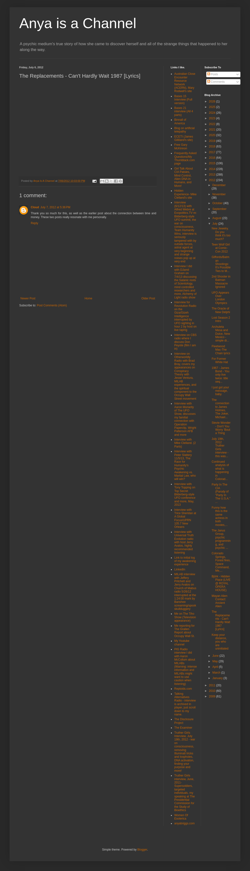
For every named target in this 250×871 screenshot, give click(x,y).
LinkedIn (179, 569)
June (215, 655)
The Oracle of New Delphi (221, 310)
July (215, 223)
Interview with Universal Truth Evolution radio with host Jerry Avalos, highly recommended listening (184, 542)
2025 (212, 107)
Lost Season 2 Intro (221, 319)
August (217, 218)
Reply (34, 223)
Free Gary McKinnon (180, 146)
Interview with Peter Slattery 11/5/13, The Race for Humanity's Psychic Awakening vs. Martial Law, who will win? (185, 465)
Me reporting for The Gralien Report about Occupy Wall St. (184, 631)
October (217, 203)
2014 (212, 169)
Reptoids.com (183, 688)
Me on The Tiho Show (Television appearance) (185, 617)
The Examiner (183, 727)
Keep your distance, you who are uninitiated (220, 641)
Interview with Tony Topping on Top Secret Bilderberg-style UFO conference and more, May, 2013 (184, 494)
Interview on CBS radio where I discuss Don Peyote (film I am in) (185, 342)
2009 (212, 696)
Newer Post (27, 298)
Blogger (142, 849)
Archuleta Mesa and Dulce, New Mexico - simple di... (221, 333)
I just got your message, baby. (220, 391)
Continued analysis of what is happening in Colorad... (220, 470)
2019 (212, 141)
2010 (212, 691)
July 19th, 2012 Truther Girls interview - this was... (220, 447)
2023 (212, 118)
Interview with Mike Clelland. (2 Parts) (185, 443)
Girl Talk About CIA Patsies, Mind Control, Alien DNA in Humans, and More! (183, 177)
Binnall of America (180, 121)
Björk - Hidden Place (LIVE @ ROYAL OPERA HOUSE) (221, 583)
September (219, 209)
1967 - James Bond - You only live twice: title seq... (220, 375)
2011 (212, 685)
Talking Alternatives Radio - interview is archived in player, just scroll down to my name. (185, 704)
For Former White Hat (220, 360)
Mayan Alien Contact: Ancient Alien (219, 601)
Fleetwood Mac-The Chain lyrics (221, 350)
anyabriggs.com (184, 823)
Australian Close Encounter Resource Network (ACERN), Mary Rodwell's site (184, 82)
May (215, 661)
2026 (212, 101)
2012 (212, 180)
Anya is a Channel (77, 23)
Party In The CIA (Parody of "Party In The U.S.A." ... (221, 493)
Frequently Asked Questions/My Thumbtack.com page (185, 158)
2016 (212, 157)
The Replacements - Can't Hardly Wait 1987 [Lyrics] (221, 620)
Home (88, 298)
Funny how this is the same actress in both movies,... (219, 516)
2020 (212, 135)
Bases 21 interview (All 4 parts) (183, 111)
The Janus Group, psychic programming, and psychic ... (221, 539)
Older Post (148, 298)
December (218, 185)
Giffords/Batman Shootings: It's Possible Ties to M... (221, 264)
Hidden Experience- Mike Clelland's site (185, 194)
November (218, 194)
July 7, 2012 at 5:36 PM (55, 207)
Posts (212, 74)
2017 (212, 152)
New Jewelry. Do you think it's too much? (221, 233)
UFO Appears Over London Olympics (220, 298)
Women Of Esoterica (181, 817)
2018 (212, 146)
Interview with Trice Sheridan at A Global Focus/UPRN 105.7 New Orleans (185, 518)
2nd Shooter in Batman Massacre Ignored (221, 282)
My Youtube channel (181, 642)
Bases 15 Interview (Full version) (183, 100)
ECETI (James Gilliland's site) (183, 138)
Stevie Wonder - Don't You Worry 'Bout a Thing (221, 428)
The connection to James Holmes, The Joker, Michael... (220, 408)
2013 (212, 174)
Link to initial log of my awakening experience (185, 561)
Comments (216, 81)
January (217, 678)
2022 (212, 124)
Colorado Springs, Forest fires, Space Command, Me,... (221, 562)
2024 (212, 112)
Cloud (35, 207)
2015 (212, 163)
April (215, 667)
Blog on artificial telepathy (184, 129)
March (216, 672)
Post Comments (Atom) (52, 305)
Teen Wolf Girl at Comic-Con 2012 (221, 248)
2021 (212, 129)
